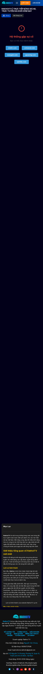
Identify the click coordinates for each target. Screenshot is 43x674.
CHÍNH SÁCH (22, 632)
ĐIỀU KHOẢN (34, 632)
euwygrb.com (12, 55)
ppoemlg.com (30, 55)
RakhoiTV (6, 535)
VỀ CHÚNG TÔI (9, 632)
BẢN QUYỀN (18, 634)
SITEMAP (31, 635)
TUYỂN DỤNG (20, 635)
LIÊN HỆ (8, 634)
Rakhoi (12, 571)
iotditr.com (12, 48)
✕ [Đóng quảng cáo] (41, 673)
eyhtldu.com (21, 62)
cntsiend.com (29, 48)
